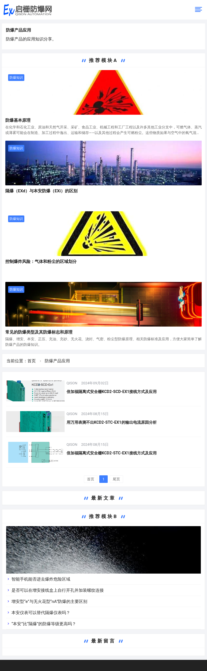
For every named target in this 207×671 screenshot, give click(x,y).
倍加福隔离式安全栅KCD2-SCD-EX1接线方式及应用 (112, 391)
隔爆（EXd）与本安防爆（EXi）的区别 (41, 190)
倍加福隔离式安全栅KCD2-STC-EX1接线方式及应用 (111, 453)
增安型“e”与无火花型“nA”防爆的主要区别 (49, 601)
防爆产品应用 (18, 30)
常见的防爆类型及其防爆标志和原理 (38, 332)
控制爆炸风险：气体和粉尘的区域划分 (41, 261)
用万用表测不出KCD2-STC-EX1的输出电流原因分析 (111, 422)
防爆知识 (16, 78)
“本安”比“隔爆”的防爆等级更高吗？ (43, 623)
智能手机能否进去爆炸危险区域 (40, 579)
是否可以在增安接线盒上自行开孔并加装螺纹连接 (57, 590)
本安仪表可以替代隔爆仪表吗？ (40, 612)
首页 (31, 360)
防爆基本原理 (17, 120)
